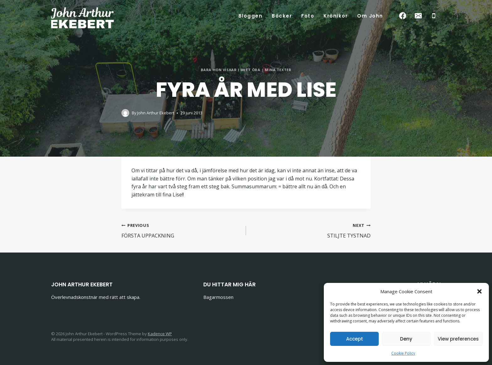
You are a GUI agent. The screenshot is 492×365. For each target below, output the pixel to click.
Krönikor (336, 16)
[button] (479, 291)
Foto (307, 16)
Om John (370, 16)
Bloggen (250, 16)
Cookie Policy (403, 353)
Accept (354, 339)
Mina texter (278, 69)
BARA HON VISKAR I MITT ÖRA (230, 69)
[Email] (418, 16)
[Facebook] (403, 16)
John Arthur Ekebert (155, 113)
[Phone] (434, 16)
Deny (406, 339)
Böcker (282, 16)
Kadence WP (160, 333)
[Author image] (125, 113)
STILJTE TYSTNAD (311, 230)
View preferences (458, 339)
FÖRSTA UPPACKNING (181, 230)
